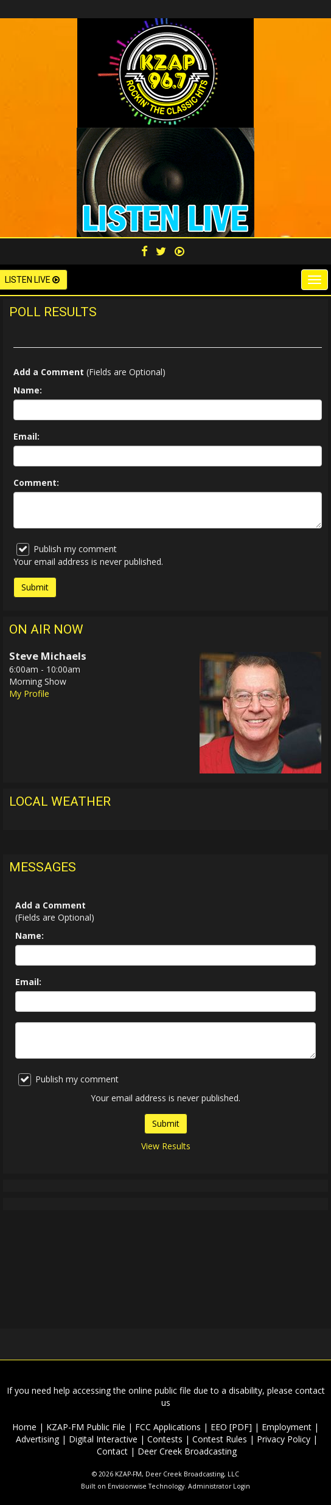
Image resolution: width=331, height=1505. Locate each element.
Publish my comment (66, 549)
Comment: (36, 482)
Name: (27, 390)
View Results (165, 1146)
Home (24, 1427)
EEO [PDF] (231, 1427)
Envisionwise (127, 1486)
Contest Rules (219, 1439)
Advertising (37, 1439)
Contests (165, 1439)
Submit (165, 1123)
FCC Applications (168, 1427)
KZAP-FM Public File (85, 1427)
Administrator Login (219, 1486)
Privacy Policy (283, 1439)
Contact (112, 1451)
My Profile (29, 693)
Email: (26, 436)
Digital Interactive (103, 1439)
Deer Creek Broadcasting (187, 1451)
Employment (287, 1427)
